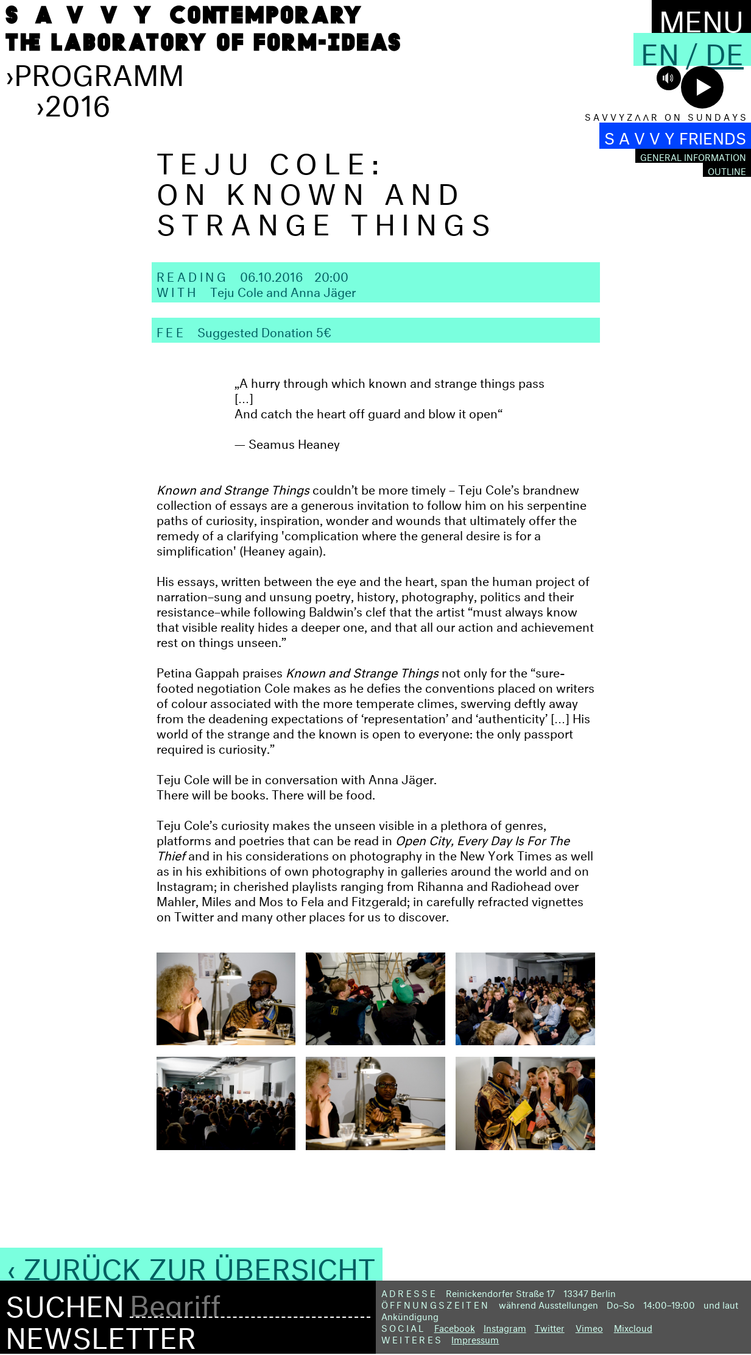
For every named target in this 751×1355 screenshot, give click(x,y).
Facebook (454, 1327)
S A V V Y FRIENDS (675, 135)
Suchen (64, 1302)
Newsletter (100, 1333)
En (660, 49)
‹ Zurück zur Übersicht (191, 1264)
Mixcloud (633, 1327)
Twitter (550, 1327)
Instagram (505, 1327)
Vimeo (589, 1327)
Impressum (475, 1338)
